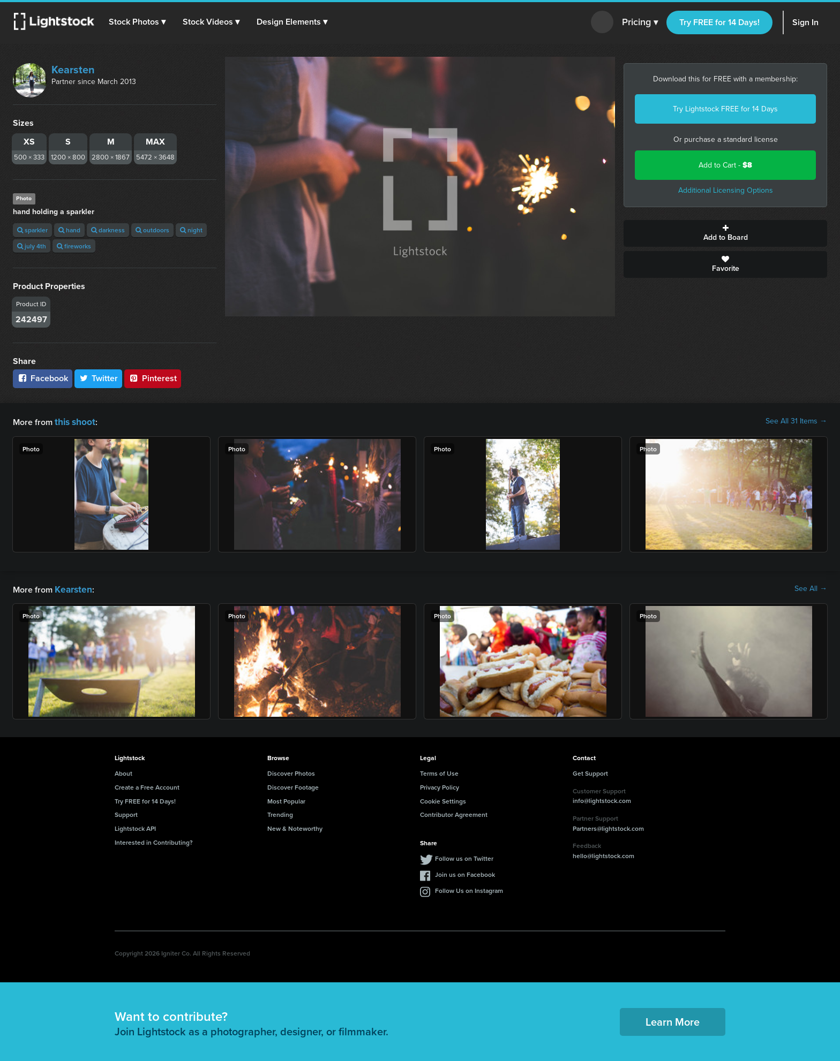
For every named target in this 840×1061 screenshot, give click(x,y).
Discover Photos (291, 771)
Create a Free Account (147, 785)
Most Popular (286, 799)
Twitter (98, 378)
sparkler (32, 229)
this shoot (73, 421)
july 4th (31, 246)
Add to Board (725, 233)
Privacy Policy (439, 785)
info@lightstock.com (602, 798)
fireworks (74, 246)
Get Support (590, 771)
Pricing (640, 22)
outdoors (152, 229)
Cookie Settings (443, 799)
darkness (108, 229)
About (123, 771)
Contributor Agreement (454, 812)
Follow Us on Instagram (469, 888)
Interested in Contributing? (154, 840)
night (191, 229)
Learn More (673, 1019)
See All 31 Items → (796, 421)
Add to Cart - (725, 165)
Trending (280, 812)
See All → (810, 587)
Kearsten (73, 70)
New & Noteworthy (294, 826)
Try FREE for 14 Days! (719, 22)
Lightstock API (135, 826)
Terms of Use (439, 771)
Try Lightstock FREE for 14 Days (725, 109)
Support (126, 812)
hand (69, 229)
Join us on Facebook (465, 872)
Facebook (42, 378)
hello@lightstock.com (603, 853)
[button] (138, 22)
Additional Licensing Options (725, 190)
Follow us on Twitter (464, 856)
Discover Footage (293, 785)
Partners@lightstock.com (608, 826)
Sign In (805, 22)
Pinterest (153, 378)
